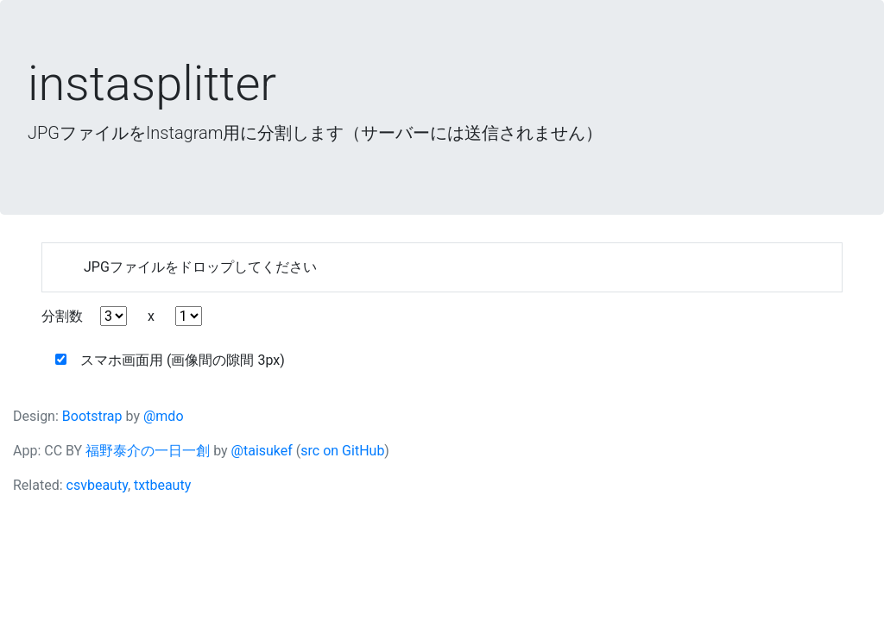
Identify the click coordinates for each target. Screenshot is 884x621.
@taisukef (262, 450)
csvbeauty (97, 485)
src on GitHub (342, 450)
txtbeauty (162, 485)
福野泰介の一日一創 (147, 450)
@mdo (163, 416)
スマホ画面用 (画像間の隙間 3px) (170, 360)
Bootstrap (92, 416)
